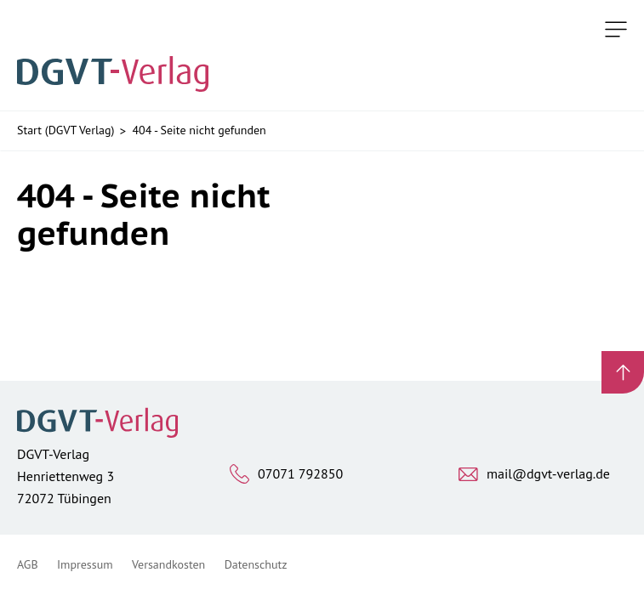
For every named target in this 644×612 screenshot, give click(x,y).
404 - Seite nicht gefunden (198, 130)
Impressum (85, 564)
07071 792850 (300, 473)
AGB (27, 564)
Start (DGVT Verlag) (65, 130)
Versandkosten (168, 564)
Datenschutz (256, 564)
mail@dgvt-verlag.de (548, 473)
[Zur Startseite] (118, 55)
